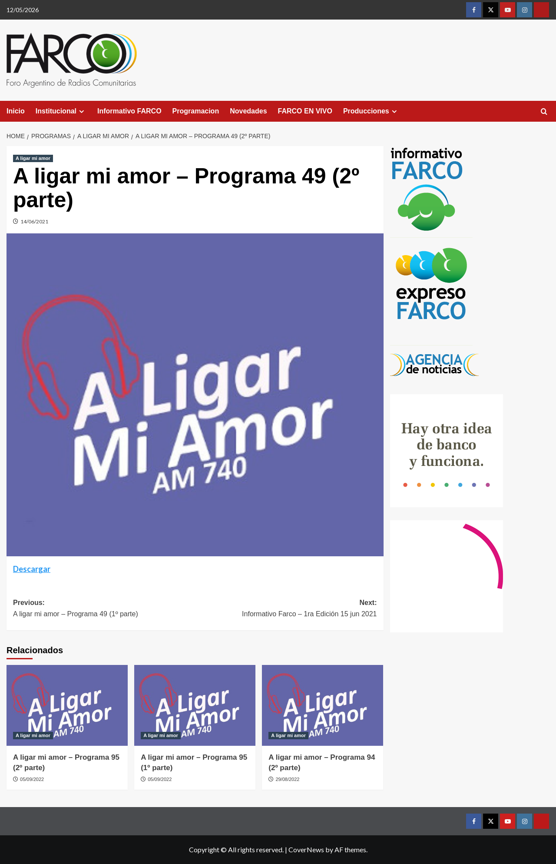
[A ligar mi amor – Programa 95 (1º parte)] (194, 705)
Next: (286, 609)
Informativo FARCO (129, 111)
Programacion (195, 111)
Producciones (371, 111)
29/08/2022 (287, 779)
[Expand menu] (81, 111)
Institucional (61, 111)
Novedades (248, 111)
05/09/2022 (32, 779)
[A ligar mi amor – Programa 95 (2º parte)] (67, 705)
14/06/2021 (34, 221)
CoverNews (306, 849)
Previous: (104, 609)
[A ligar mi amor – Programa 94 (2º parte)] (322, 705)
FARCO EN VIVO (305, 111)
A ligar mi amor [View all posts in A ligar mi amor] (33, 158)
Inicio (16, 111)
